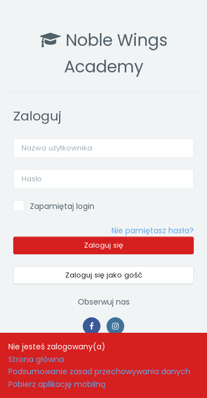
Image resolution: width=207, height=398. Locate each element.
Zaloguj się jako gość (103, 275)
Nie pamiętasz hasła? (153, 230)
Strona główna (36, 359)
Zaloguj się (103, 245)
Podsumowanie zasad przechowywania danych (99, 371)
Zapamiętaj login (62, 206)
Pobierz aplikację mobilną (56, 384)
